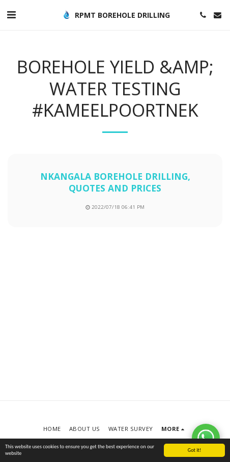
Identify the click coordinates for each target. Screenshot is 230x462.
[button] (11, 14)
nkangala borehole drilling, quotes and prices (115, 182)
